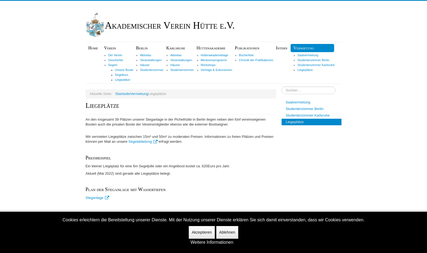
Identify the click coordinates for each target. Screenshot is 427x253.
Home (93, 48)
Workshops (208, 65)
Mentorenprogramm (214, 60)
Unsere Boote (124, 70)
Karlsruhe (175, 48)
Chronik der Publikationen (256, 60)
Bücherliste (246, 55)
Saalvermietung (307, 55)
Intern (281, 48)
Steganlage (97, 198)
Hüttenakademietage (214, 55)
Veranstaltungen (151, 60)
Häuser (145, 65)
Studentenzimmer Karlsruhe (315, 65)
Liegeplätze (122, 79)
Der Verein (115, 55)
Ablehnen (227, 232)
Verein (110, 48)
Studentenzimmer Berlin (313, 60)
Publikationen (247, 48)
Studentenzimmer (151, 70)
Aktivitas (145, 55)
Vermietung (303, 48)
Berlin (142, 48)
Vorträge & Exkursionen (216, 70)
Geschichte (115, 60)
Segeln (112, 65)
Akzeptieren (202, 232)
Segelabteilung (143, 141)
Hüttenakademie (211, 48)
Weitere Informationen (211, 242)
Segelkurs (121, 74)
